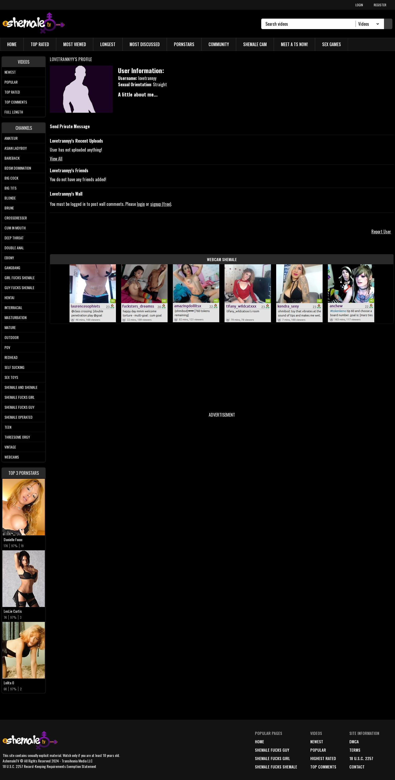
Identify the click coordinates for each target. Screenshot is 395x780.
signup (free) (160, 204)
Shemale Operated (18, 417)
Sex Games (331, 44)
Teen (7, 427)
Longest (107, 44)
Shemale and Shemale (21, 387)
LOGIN (359, 5)
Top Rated (40, 44)
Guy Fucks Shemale (19, 287)
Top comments (15, 102)
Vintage (10, 447)
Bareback (12, 158)
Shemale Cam (255, 44)
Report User (381, 231)
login (141, 204)
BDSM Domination (17, 168)
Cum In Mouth (15, 227)
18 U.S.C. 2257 (361, 758)
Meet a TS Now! (294, 44)
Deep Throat (14, 237)
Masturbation (15, 317)
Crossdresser (15, 217)
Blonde (10, 198)
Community (219, 44)
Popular (11, 82)
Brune (9, 208)
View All (56, 158)
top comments (323, 767)
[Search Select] (368, 23)
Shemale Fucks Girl (19, 397)
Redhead (11, 357)
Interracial (13, 307)
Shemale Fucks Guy (19, 407)
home (259, 741)
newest (316, 741)
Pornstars (184, 44)
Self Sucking (14, 367)
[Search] (310, 24)
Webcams (11, 457)
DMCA (354, 741)
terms (354, 750)
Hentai (9, 297)
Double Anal (14, 247)
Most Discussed (145, 44)
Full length (13, 112)
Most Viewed (74, 44)
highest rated (323, 758)
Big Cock (11, 178)
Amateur (11, 138)
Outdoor (11, 337)
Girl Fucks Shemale (19, 277)
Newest (10, 72)
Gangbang (12, 267)
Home (12, 44)
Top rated (12, 92)
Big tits (10, 188)
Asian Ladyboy (15, 148)
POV (7, 347)
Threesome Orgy (17, 437)
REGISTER (380, 5)
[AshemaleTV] (34, 23)
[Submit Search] (388, 24)
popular (318, 750)
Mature (10, 327)
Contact (357, 767)
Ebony (9, 257)
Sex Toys (11, 377)
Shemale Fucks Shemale (276, 767)
